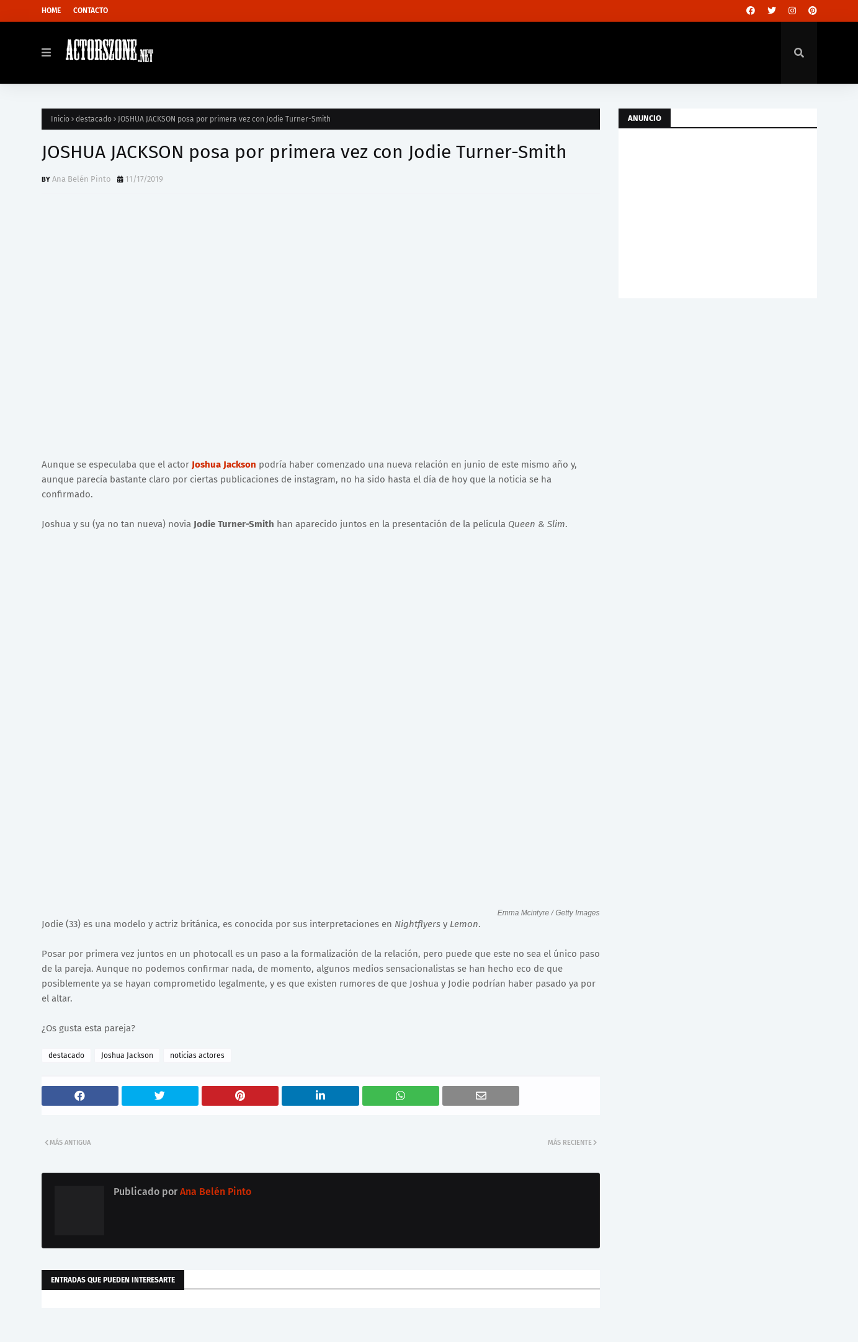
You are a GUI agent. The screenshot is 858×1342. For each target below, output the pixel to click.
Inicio (60, 119)
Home (51, 10)
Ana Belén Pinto (81, 179)
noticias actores (197, 1055)
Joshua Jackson (224, 464)
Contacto (90, 10)
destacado (94, 119)
